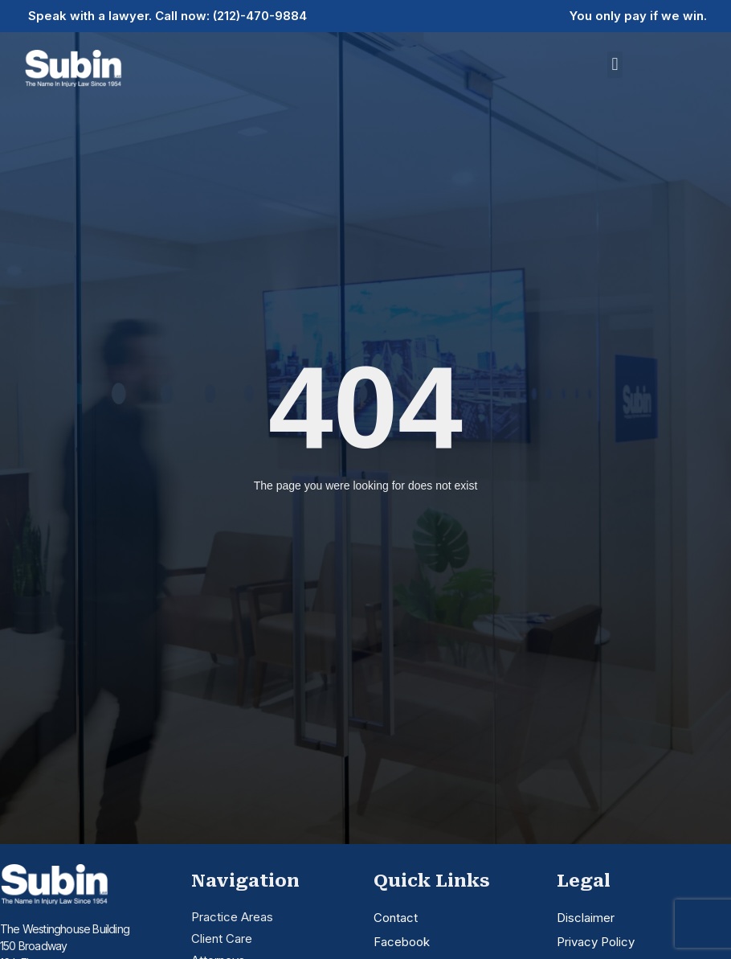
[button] (615, 64)
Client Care (221, 938)
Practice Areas (232, 916)
